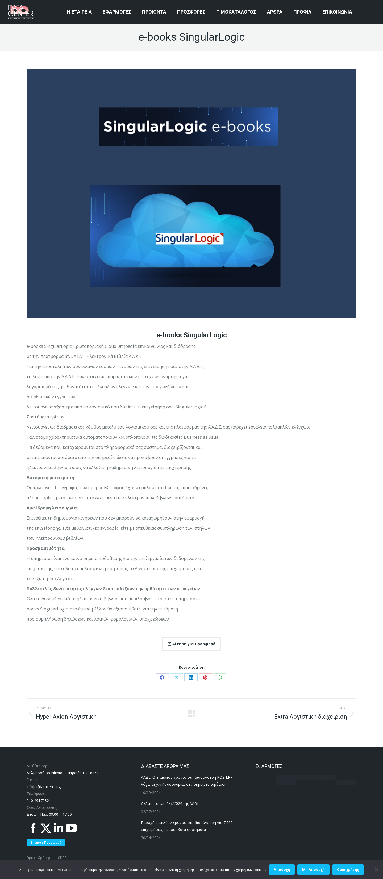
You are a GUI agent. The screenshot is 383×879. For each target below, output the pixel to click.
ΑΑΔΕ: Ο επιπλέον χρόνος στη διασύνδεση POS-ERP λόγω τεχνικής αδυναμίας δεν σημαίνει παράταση (187, 781)
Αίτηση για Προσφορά (192, 643)
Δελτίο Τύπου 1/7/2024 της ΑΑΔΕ (170, 803)
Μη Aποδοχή (313, 870)
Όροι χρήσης (348, 870)
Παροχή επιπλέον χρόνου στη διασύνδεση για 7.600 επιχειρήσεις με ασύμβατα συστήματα (187, 826)
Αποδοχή (282, 870)
